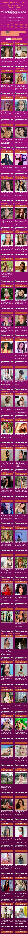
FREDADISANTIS (5, 335)
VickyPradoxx (18, 822)
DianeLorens (4, 505)
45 (15, 34)
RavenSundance (5, 42)
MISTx (2, 847)
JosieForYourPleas (19, 408)
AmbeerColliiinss (5, 432)
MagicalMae (17, 139)
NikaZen (3, 383)
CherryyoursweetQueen (20, 701)
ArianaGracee (4, 798)
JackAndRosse (18, 749)
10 (6, 34)
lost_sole (3, 871)
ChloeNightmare (4, 188)
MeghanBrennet (18, 603)
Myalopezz (3, 749)
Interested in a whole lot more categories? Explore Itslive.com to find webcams (14, 912)
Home (8, 38)
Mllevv (16, 725)
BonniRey (17, 42)
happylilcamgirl (18, 90)
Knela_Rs (17, 652)
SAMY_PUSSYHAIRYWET (7, 578)
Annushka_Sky (4, 212)
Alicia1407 (17, 505)
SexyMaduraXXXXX (5, 359)
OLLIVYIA (17, 432)
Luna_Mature (18, 798)
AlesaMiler (3, 822)
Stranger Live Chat (16, 25)
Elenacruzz (17, 237)
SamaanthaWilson (19, 847)
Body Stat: (7, 44)
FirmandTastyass (5, 529)
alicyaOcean (18, 554)
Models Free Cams (21, 25)
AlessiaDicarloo (4, 237)
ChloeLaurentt (4, 627)
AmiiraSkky (3, 774)
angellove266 (18, 335)
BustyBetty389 (18, 261)
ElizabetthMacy (4, 554)
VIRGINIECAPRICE (19, 66)
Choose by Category (16, 38)
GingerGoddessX (19, 286)
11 (9, 34)
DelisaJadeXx (18, 188)
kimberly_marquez (5, 310)
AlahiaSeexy (4, 701)
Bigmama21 (17, 774)
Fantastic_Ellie (18, 359)
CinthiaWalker (18, 529)
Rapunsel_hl (4, 603)
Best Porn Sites (26, 25)
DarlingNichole (4, 90)
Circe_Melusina (18, 383)
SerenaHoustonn (19, 310)
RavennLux (17, 115)
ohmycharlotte (4, 115)
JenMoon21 (17, 578)
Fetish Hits (16, 933)
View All (3, 32)
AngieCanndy (4, 676)
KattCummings (4, 163)
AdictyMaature (18, 676)
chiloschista (4, 66)
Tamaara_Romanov (5, 725)
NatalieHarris (4, 652)
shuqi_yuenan (18, 627)
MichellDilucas (18, 456)
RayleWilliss (4, 408)
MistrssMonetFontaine (20, 163)
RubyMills (3, 481)
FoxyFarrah (3, 286)
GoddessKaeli (4, 456)
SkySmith (17, 212)
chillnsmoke (4, 139)
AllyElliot (3, 261)
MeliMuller (17, 481)
